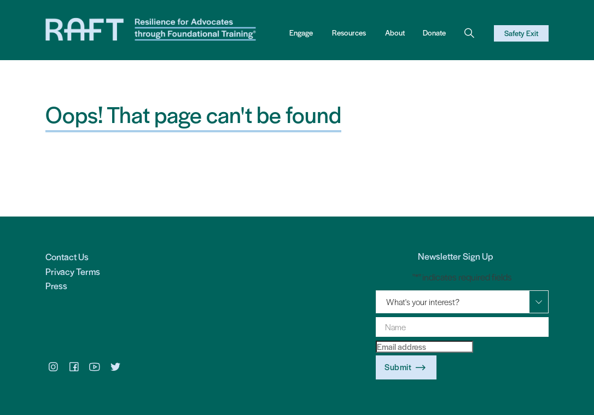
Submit (406, 367)
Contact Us (67, 256)
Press (56, 285)
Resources (349, 32)
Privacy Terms (72, 271)
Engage (301, 32)
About (395, 32)
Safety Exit (521, 33)
